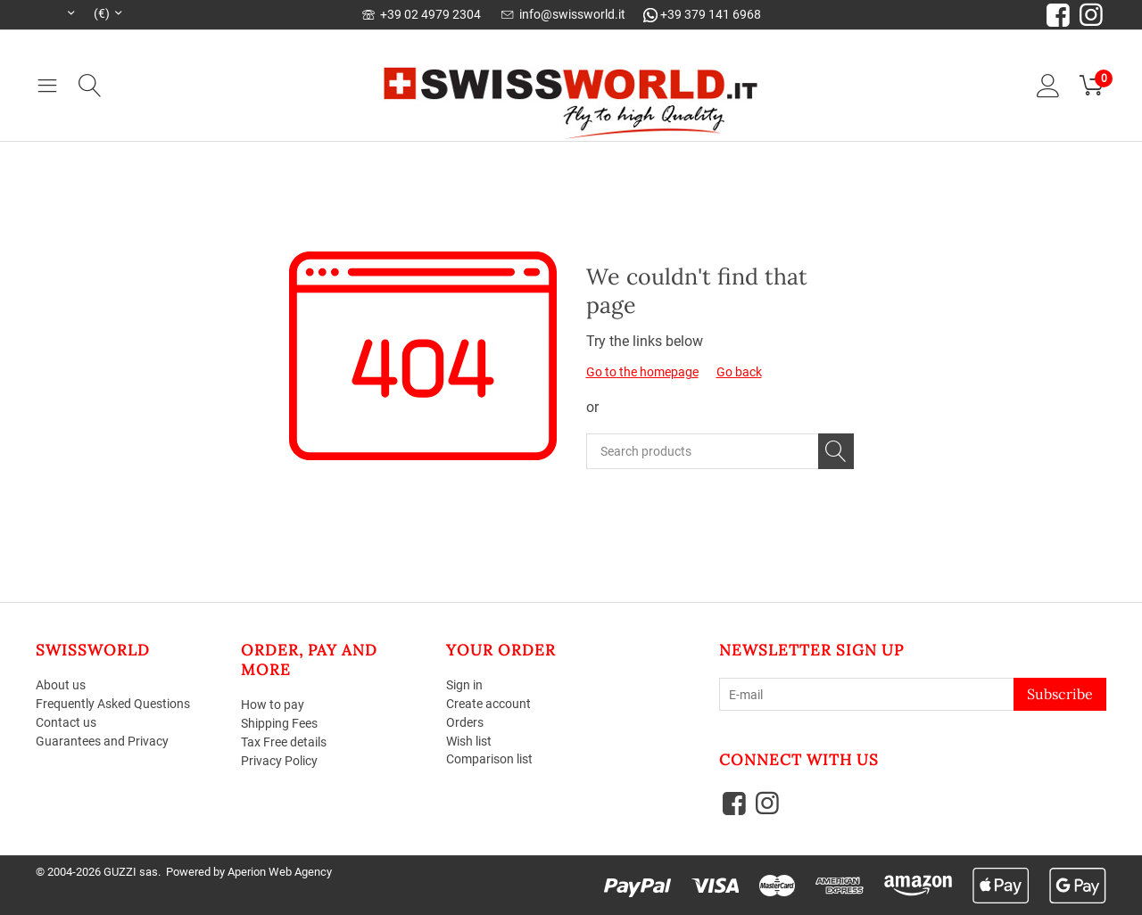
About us (61, 685)
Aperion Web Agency (280, 871)
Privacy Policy (279, 761)
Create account (488, 704)
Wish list (469, 741)
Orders (465, 722)
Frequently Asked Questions (113, 704)
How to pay (272, 704)
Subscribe (1060, 694)
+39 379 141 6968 (702, 14)
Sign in (464, 685)
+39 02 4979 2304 (421, 14)
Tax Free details (284, 742)
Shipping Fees (279, 723)
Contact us (66, 722)
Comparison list (489, 759)
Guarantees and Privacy (102, 741)
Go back (739, 372)
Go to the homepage (642, 372)
